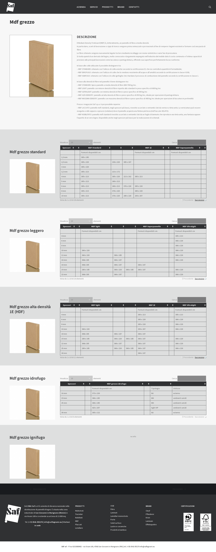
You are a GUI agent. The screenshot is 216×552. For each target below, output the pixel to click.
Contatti (134, 7)
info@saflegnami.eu (53, 522)
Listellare (79, 528)
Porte (112, 519)
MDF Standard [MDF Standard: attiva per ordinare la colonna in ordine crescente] (94, 147)
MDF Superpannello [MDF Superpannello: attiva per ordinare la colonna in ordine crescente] (185, 147)
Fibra (112, 509)
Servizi (94, 7)
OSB (112, 506)
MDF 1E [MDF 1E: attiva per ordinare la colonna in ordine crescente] (148, 147)
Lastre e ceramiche (118, 526)
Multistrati (79, 510)
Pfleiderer (150, 514)
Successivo (199, 200)
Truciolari (79, 514)
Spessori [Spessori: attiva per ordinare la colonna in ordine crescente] (67, 147)
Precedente (188, 200)
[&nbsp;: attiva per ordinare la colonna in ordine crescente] (77, 147)
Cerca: (189, 142)
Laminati (113, 512)
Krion (148, 517)
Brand (121, 7)
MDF (77, 521)
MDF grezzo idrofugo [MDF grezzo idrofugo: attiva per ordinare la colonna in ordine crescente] (116, 384)
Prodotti (107, 7)
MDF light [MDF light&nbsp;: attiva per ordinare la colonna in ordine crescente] (95, 226)
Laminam (149, 521)
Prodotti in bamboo (118, 530)
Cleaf (148, 510)
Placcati (78, 524)
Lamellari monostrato (119, 516)
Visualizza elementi (80, 142)
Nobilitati (79, 517)
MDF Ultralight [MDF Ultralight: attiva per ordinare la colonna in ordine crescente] (189, 226)
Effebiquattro (151, 524)
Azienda (81, 7)
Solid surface (115, 523)
